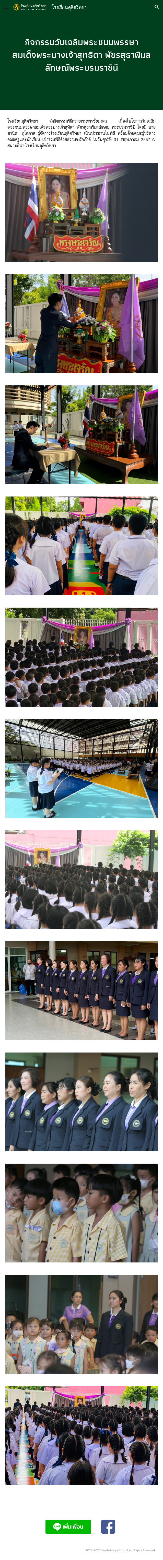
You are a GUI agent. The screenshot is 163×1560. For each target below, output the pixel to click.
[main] (81, 55)
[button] (6, 7)
